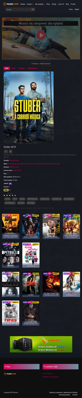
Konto (71, 9)
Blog (67, 4)
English (77, 9)
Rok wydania (40, 4)
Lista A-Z (61, 4)
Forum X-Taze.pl (47, 373)
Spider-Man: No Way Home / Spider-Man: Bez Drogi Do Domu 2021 (71, 235)
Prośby (73, 4)
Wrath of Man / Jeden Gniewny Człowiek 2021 (31, 323)
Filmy (48, 4)
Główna (22, 4)
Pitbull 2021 (10, 266)
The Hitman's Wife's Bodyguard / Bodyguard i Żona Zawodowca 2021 (11, 235)
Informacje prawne (64, 395)
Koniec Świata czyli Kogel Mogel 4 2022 (30, 265)
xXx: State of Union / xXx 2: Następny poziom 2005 (51, 294)
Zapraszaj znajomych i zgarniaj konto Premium (63, 392)
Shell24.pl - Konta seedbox (51, 377)
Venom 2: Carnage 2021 (31, 237)
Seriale (54, 4)
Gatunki (30, 4)
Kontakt (75, 395)
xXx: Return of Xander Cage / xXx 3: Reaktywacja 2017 (71, 293)
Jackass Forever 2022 (51, 237)
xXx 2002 (31, 295)
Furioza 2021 (10, 324)
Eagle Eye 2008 (10, 295)
